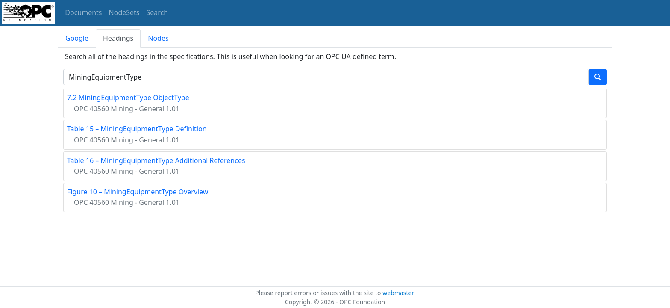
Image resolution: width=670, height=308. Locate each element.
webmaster (397, 293)
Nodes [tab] (158, 38)
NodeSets (124, 12)
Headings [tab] (118, 38)
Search (157, 12)
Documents (83, 12)
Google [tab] (76, 38)
